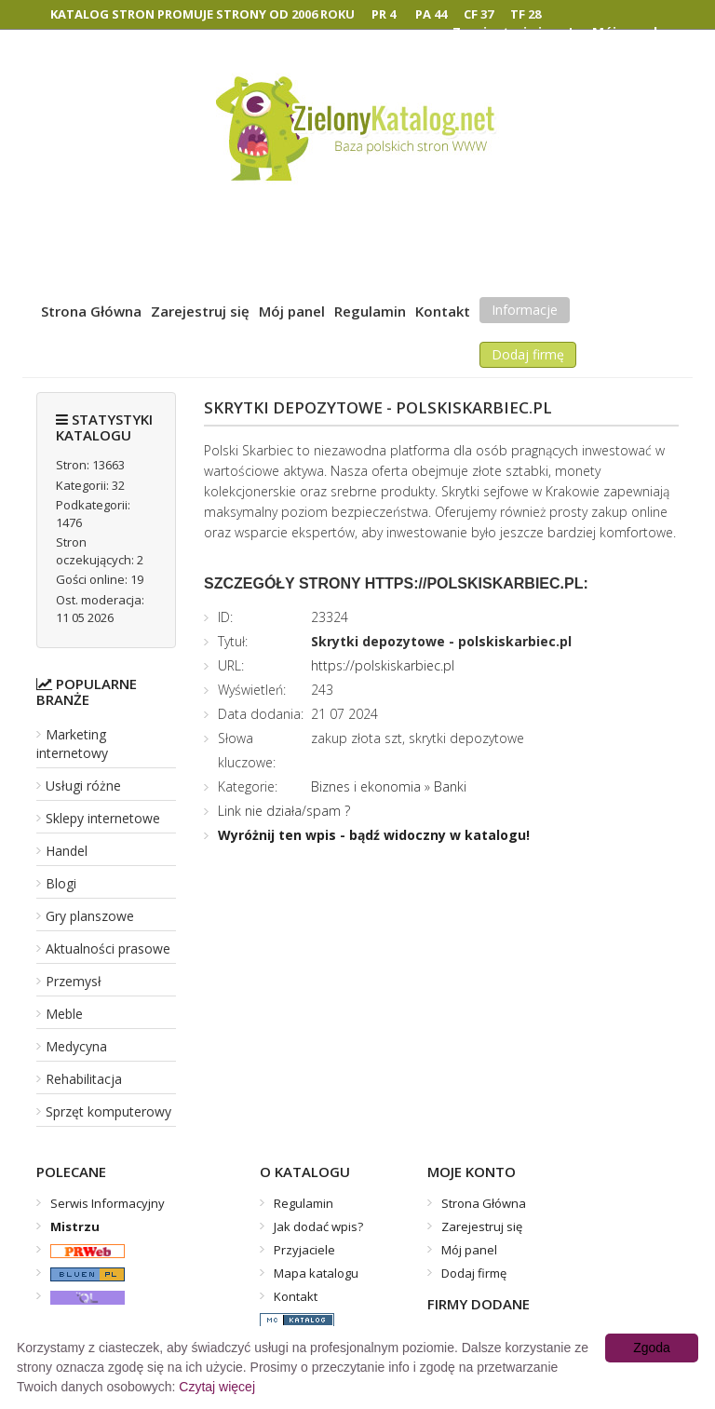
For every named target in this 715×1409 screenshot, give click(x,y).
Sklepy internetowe (103, 818)
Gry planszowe (90, 916)
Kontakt (442, 311)
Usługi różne (83, 785)
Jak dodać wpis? (318, 1226)
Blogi (61, 883)
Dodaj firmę (528, 354)
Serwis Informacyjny (107, 1203)
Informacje (525, 309)
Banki (450, 786)
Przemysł (73, 981)
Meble (64, 1014)
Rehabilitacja (84, 1079)
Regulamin (370, 311)
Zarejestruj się (200, 311)
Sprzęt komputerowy (108, 1111)
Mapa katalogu (316, 1273)
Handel (67, 851)
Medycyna (76, 1046)
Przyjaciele (304, 1249)
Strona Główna (91, 311)
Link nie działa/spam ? (284, 811)
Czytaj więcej (217, 1386)
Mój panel (292, 311)
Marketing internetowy (72, 743)
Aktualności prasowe (108, 948)
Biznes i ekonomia (366, 786)
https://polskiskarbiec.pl (382, 665)
